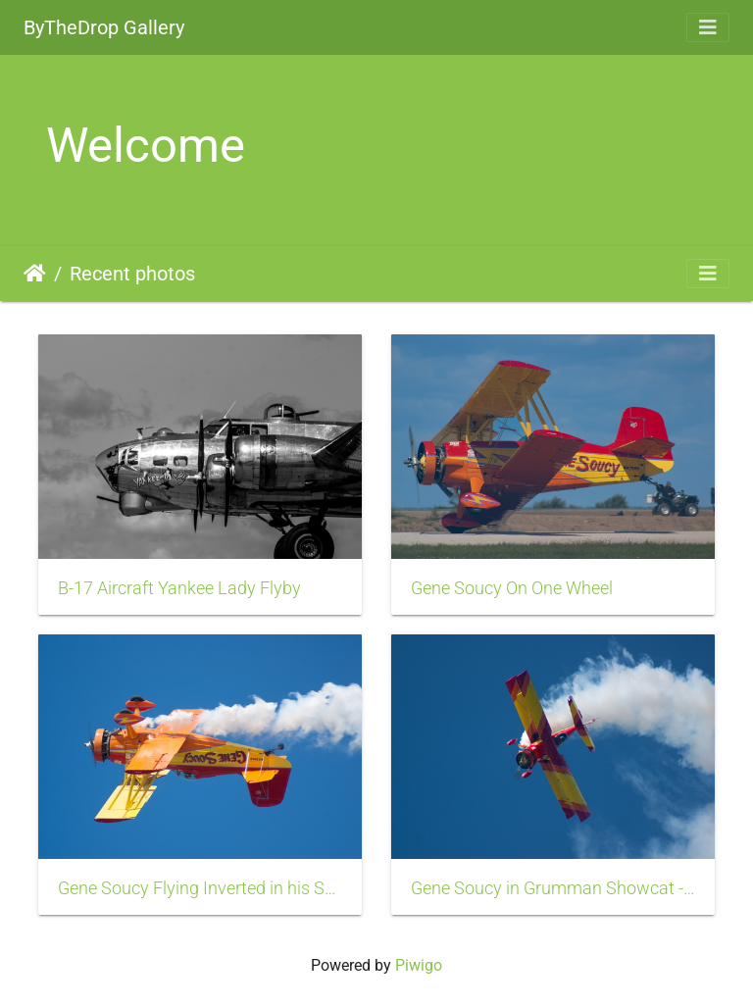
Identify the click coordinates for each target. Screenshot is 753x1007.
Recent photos (132, 273)
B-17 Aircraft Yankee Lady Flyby (179, 588)
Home (35, 273)
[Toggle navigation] (707, 27)
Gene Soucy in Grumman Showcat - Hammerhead (553, 888)
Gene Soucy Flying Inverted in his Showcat (200, 888)
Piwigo (418, 965)
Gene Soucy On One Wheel (512, 588)
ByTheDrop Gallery (104, 27)
